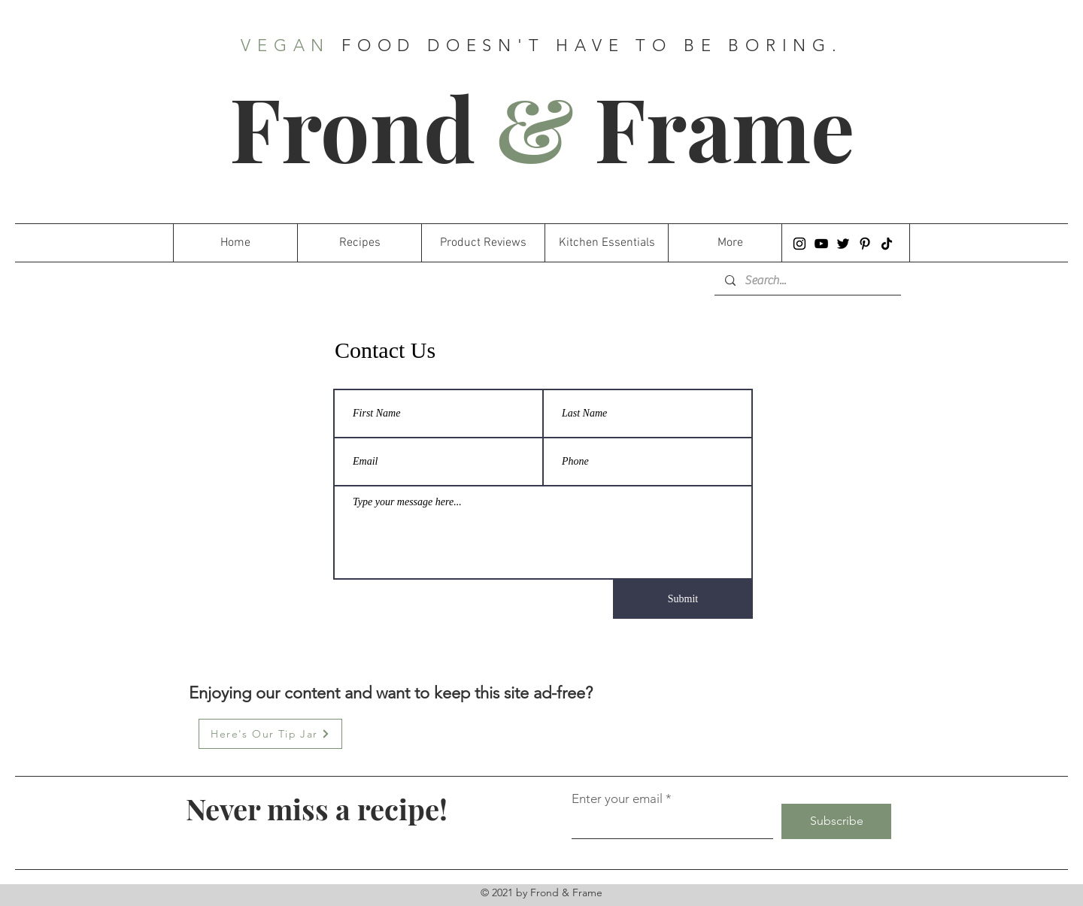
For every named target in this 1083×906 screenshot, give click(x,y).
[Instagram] (799, 243)
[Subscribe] (836, 821)
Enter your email (617, 798)
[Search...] (807, 280)
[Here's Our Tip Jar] (270, 734)
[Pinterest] (865, 243)
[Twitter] (843, 243)
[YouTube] (821, 243)
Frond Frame (541, 126)
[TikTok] (886, 243)
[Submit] (683, 599)
